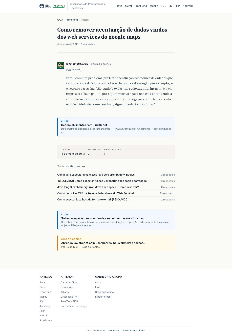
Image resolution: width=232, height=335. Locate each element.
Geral (128, 6)
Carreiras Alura (69, 282)
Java (119, 6)
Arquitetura (45, 320)
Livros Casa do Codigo (74, 306)
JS (170, 6)
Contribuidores (129, 330)
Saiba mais (113, 330)
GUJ (60, 19)
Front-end (72, 19)
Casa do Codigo (104, 292)
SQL (163, 6)
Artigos (65, 292)
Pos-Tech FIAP (69, 301)
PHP (177, 6)
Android (187, 6)
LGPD (142, 330)
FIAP (97, 287)
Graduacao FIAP (70, 296)
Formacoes (67, 287)
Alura (98, 282)
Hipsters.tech (103, 296)
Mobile (154, 6)
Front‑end (141, 6)
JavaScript (45, 306)
